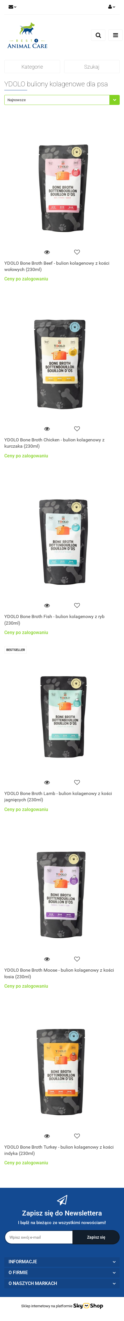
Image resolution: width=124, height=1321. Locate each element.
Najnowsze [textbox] (16, 100)
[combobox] (62, 100)
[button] (62, 1262)
